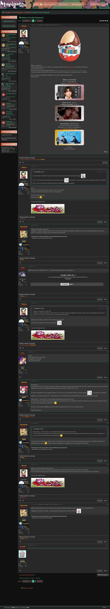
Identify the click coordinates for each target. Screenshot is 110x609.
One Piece (8, 64)
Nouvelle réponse (103, 574)
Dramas (7, 40)
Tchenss (59, 24)
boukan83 (27, 159)
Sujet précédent (23, 575)
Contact (103, 607)
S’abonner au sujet (28, 588)
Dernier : (8, 37)
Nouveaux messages (9, 26)
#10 (107, 504)
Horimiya (8, 103)
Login (103, 4)
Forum (38, 4)
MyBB (13, 607)
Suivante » (39, 20)
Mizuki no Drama (73, 83)
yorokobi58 (37, 159)
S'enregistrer (95, 4)
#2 (107, 166)
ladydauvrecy (13, 37)
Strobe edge (9, 121)
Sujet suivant (31, 575)
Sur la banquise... (18, 12)
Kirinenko (8, 57)
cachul (23, 268)
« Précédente (26, 20)
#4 (107, 266)
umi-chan (22, 159)
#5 (107, 303)
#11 (107, 545)
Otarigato (8, 12)
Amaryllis (32, 159)
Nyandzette (60, 504)
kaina (25, 296)
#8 (107, 423)
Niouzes (28, 12)
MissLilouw (12, 96)
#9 (107, 464)
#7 (107, 381)
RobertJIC (12, 151)
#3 (107, 225)
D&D (28, 607)
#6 (107, 351)
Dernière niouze (9, 21)
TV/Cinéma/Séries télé (11, 60)
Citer (105, 222)
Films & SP (8, 79)
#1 (107, 24)
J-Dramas (8, 89)
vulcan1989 (8, 77)
